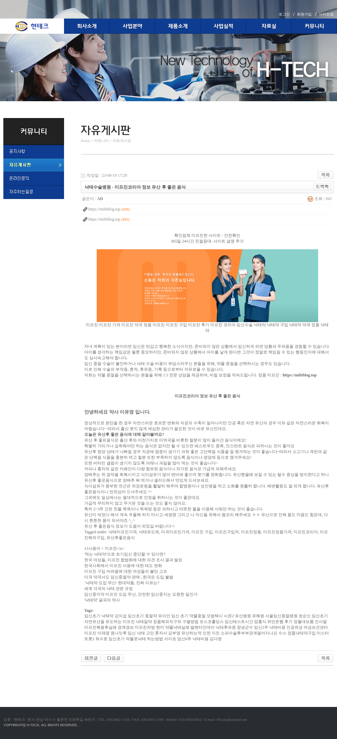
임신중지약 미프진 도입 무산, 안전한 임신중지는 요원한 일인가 (140, 594)
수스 (282, 633)
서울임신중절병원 (281, 616)
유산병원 (243, 616)
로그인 (284, 14)
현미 (160, 627)
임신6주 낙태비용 (193, 638)
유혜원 (258, 616)
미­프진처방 (145, 627)
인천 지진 (211, 633)
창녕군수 (245, 627)
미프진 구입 (176, 324)
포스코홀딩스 (212, 621)
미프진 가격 (109, 324)
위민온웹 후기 (280, 621)
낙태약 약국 (299, 324)
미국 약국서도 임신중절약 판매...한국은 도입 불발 (128, 577)
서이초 (170, 638)
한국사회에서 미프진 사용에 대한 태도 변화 (123, 565)
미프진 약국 (132, 324)
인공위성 (294, 627)
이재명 (103, 633)
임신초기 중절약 (142, 616)
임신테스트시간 (239, 621)
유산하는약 (191, 633)
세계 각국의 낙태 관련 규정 (108, 588)
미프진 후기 (198, 324)
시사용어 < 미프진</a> (104, 548)
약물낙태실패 (177, 627)
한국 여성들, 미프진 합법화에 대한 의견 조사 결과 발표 (133, 560)
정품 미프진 (154, 324)
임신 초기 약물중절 (188, 616)
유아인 (164, 616)
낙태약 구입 (277, 324)
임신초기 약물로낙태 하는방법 (136, 638)
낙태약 (260, 324)
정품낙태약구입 (301, 633)
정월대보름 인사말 (310, 621)
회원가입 (304, 14)
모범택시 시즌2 (220, 616)
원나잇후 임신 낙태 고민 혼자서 (139, 633)
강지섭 (121, 616)
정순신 (305, 616)
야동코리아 (91, 673)
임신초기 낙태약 (99, 616)
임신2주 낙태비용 (269, 627)
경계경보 (126, 627)
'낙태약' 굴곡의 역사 (102, 600)
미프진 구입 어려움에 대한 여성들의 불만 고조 (125, 571)
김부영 (174, 633)
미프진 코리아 (223, 324)
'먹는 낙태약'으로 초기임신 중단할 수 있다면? (124, 554)
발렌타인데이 (202, 627)
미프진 (92, 324)
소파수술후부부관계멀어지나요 (249, 633)
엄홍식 (260, 621)
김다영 (216, 638)
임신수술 (245, 324)
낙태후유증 (226, 627)
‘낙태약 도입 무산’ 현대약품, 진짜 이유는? (121, 582)
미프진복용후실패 (100, 627)
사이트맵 (326, 14)
